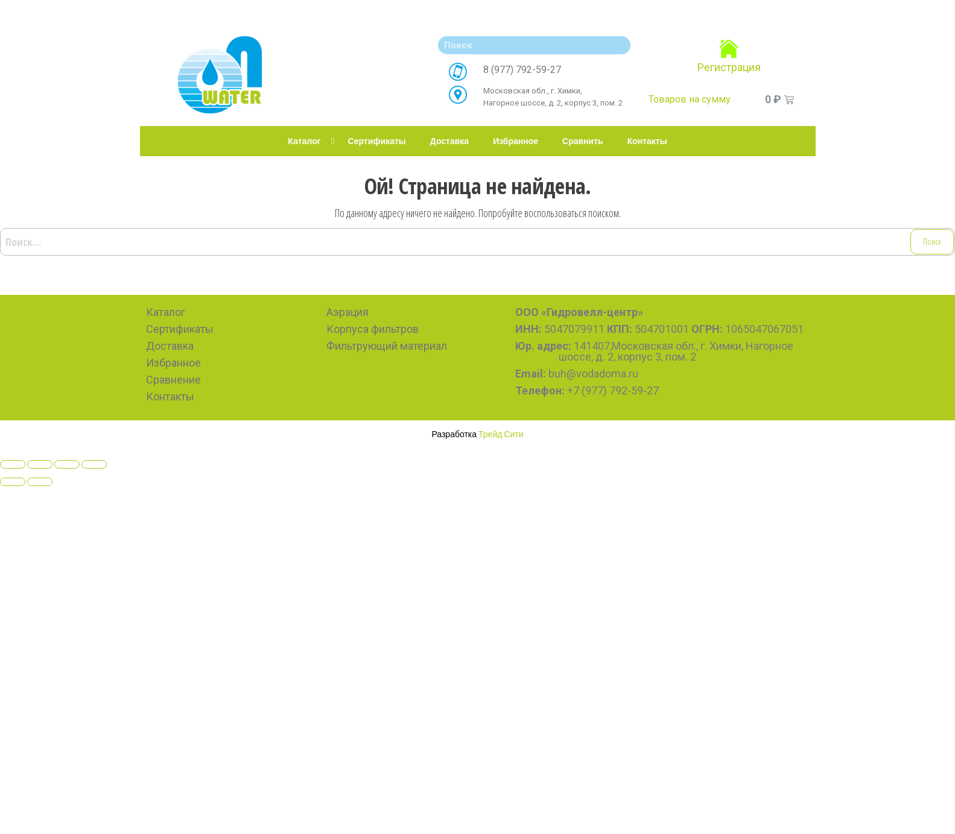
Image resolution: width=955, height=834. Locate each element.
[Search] (618, 45)
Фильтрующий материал (386, 346)
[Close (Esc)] (12, 464)
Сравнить (582, 141)
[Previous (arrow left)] (12, 482)
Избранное (515, 141)
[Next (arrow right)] (39, 482)
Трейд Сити (501, 434)
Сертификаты (377, 141)
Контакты (647, 141)
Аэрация (347, 312)
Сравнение (173, 379)
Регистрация (729, 67)
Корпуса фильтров (372, 329)
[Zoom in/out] (94, 464)
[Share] (39, 464)
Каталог (304, 141)
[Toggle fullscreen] (67, 464)
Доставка (449, 141)
